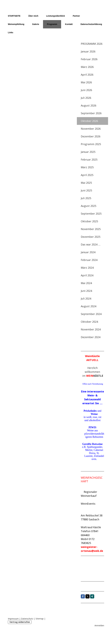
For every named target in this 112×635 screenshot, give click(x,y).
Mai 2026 (86, 82)
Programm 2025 (91, 144)
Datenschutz (27, 618)
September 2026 (91, 113)
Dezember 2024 (90, 337)
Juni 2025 (86, 190)
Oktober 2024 (89, 321)
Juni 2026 (86, 90)
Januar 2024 (88, 252)
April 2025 (87, 175)
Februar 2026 (89, 59)
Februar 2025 (89, 159)
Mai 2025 (86, 182)
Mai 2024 (86, 283)
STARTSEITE (14, 16)
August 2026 (88, 105)
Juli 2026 (86, 97)
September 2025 (91, 213)
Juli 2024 (86, 298)
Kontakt (69, 24)
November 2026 (91, 128)
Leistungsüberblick (55, 16)
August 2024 (88, 306)
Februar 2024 (89, 260)
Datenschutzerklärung (91, 24)
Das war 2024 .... (90, 244)
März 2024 (87, 267)
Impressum (13, 618)
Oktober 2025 (89, 221)
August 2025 (88, 206)
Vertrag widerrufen (19, 622)
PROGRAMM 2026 (91, 43)
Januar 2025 (88, 152)
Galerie (35, 24)
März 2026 (87, 67)
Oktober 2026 (89, 121)
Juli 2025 (86, 198)
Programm (52, 24)
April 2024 (87, 275)
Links (10, 32)
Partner (76, 16)
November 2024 (91, 329)
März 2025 (87, 167)
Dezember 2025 (90, 236)
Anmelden (99, 625)
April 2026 (87, 74)
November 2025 (91, 229)
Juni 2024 (86, 291)
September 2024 (91, 314)
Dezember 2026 (90, 136)
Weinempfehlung (16, 24)
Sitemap (40, 618)
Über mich (33, 16)
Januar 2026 (88, 51)
